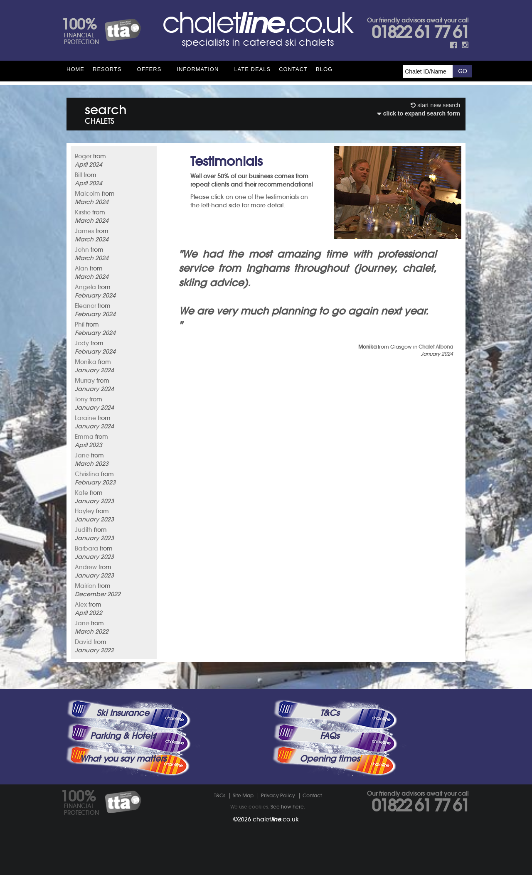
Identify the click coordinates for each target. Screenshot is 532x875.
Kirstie (83, 212)
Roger (83, 156)
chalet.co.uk (276, 819)
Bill (78, 175)
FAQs (329, 735)
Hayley (84, 511)
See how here (287, 807)
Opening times (330, 758)
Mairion (85, 586)
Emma (84, 436)
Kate (81, 492)
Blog (324, 69)
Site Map (243, 795)
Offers (149, 69)
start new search (435, 105)
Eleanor (85, 306)
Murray (85, 380)
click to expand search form (418, 113)
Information (198, 69)
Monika (85, 362)
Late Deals (252, 69)
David (83, 642)
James (84, 231)
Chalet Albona (436, 347)
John (82, 249)
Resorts (107, 69)
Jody (82, 343)
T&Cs (329, 713)
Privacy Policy (278, 795)
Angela (85, 287)
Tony (81, 399)
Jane (82, 455)
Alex (81, 604)
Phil (79, 324)
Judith (83, 529)
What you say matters (123, 758)
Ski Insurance (122, 713)
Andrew (86, 567)
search (106, 112)
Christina (87, 474)
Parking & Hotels (122, 735)
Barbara (86, 548)
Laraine (85, 418)
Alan (81, 268)
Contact (293, 69)
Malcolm (87, 193)
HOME (75, 69)
